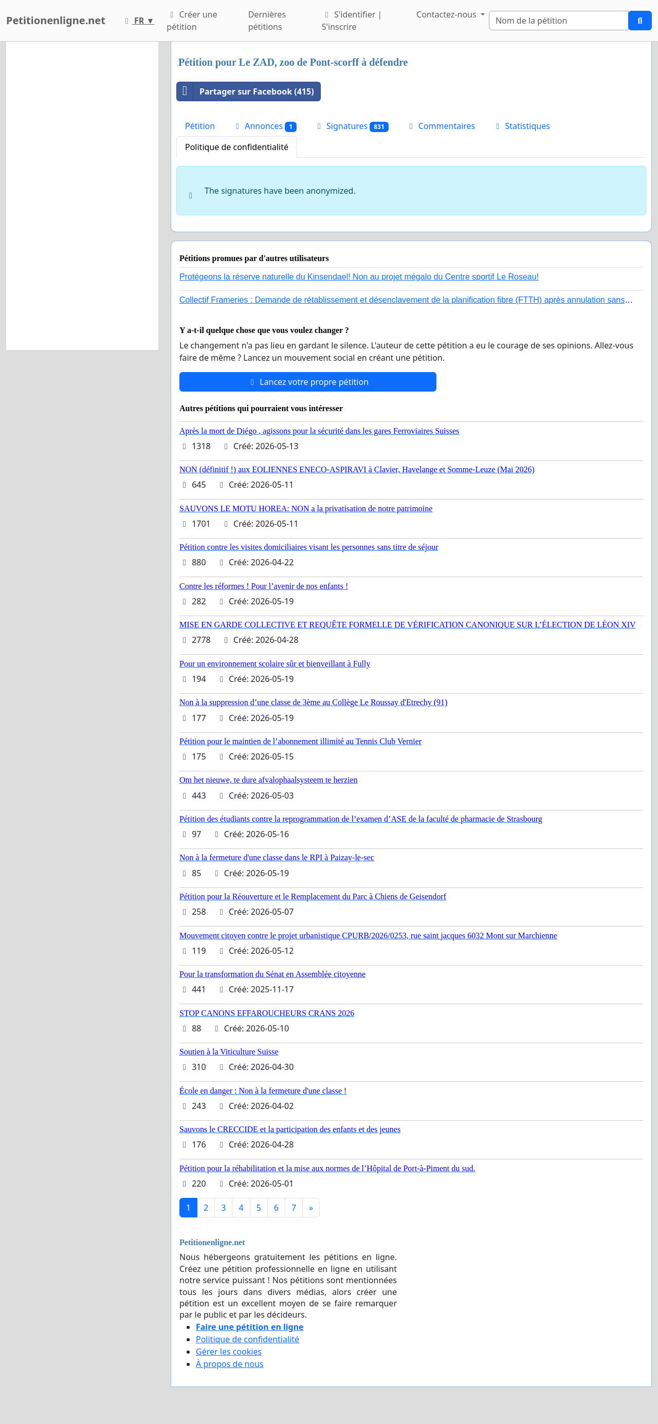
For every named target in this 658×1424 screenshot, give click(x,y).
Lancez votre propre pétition (308, 381)
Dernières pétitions (267, 20)
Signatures (351, 126)
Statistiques (521, 126)
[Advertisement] (82, 196)
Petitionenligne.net (55, 20)
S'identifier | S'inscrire (352, 20)
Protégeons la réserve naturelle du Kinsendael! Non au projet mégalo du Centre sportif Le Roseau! (359, 276)
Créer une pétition (192, 20)
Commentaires (441, 126)
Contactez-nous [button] (447, 14)
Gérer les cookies (229, 1351)
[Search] (559, 20)
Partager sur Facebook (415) (245, 91)
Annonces (264, 126)
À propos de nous (230, 1364)
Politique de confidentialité (236, 147)
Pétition (200, 126)
